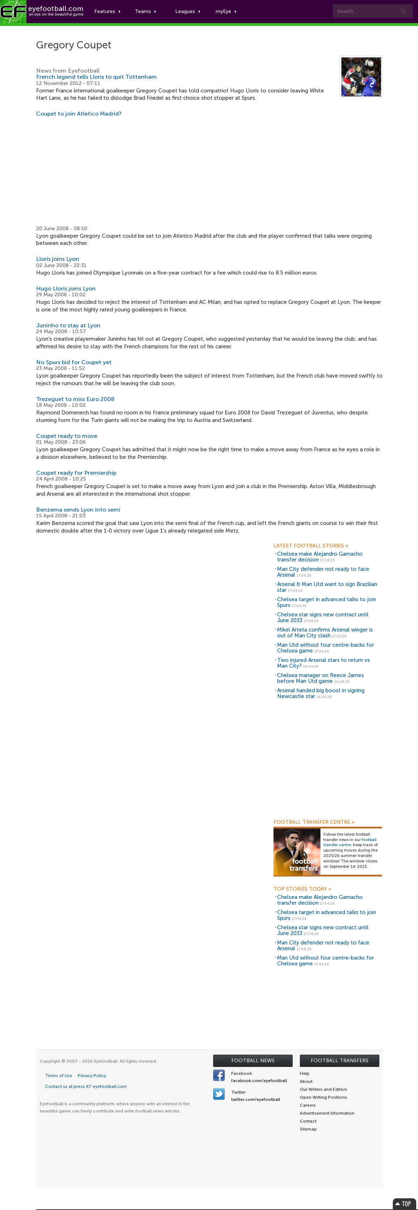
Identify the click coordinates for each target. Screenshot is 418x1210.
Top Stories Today (302, 889)
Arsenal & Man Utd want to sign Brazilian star (327, 587)
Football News (253, 1061)
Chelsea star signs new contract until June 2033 (323, 617)
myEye (226, 11)
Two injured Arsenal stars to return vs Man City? (323, 663)
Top (405, 1203)
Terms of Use (58, 1075)
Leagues (187, 11)
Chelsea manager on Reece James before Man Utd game (320, 678)
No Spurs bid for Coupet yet (74, 362)
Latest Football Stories (310, 546)
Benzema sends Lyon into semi (78, 509)
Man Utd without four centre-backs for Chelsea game (325, 648)
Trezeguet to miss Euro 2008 (75, 399)
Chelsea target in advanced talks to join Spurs (326, 602)
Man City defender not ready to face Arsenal (323, 572)
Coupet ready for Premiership (76, 472)
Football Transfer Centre (313, 822)
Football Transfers (340, 1061)
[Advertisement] (209, 171)
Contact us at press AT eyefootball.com (86, 1086)
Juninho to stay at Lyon (68, 325)
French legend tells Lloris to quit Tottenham (96, 76)
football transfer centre (349, 842)
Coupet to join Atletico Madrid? (79, 113)
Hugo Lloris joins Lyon (66, 288)
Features (107, 11)
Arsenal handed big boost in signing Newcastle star (321, 693)
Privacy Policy (92, 1075)
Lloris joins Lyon (57, 258)
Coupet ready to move (66, 435)
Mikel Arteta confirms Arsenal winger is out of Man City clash (325, 632)
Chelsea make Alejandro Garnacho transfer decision (320, 557)
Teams (145, 11)
